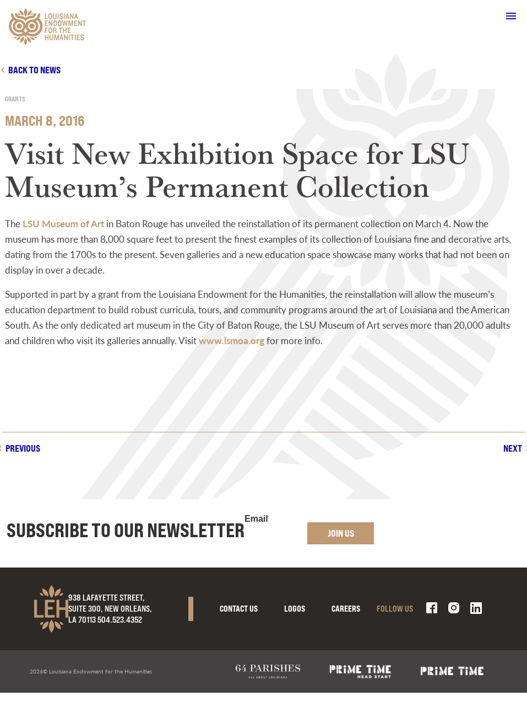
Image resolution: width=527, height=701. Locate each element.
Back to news (34, 70)
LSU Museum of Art (63, 223)
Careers (346, 608)
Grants (15, 99)
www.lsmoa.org (231, 340)
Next (512, 448)
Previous (23, 448)
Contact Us (239, 608)
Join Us (341, 533)
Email (256, 519)
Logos (294, 608)
